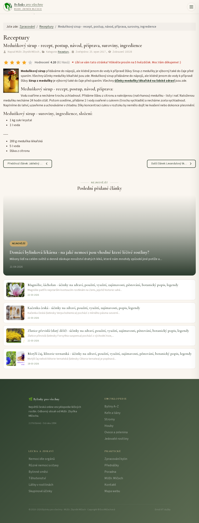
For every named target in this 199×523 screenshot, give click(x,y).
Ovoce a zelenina (116, 432)
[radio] (6, 62)
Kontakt (110, 484)
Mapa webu (112, 491)
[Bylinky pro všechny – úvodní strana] (23, 6)
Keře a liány (112, 413)
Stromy (109, 419)
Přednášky (111, 465)
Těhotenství (37, 478)
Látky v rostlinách (41, 484)
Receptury (63, 52)
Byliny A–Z (111, 406)
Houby (108, 426)
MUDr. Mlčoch (113, 478)
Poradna (110, 472)
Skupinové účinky (40, 491)
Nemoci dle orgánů (42, 459)
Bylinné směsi (38, 472)
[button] (191, 6)
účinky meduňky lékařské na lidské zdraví (145, 80)
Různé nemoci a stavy (43, 465)
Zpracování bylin (115, 459)
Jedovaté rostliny (116, 438)
